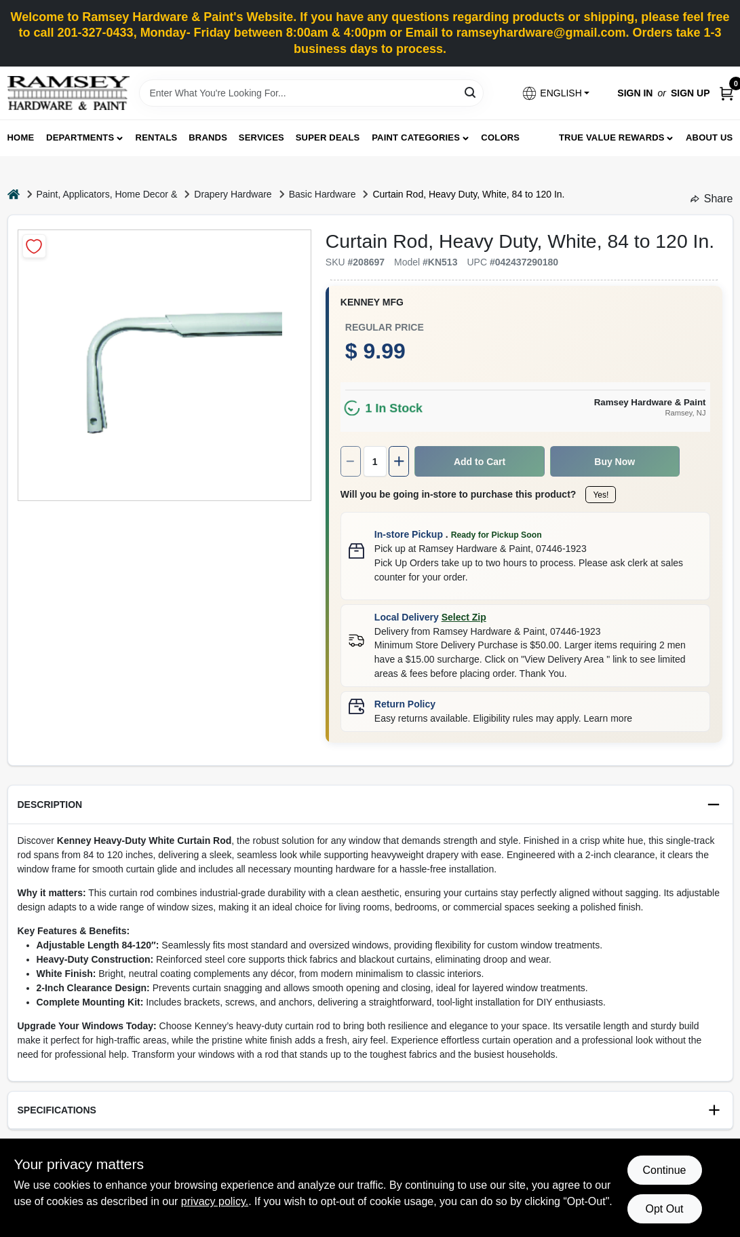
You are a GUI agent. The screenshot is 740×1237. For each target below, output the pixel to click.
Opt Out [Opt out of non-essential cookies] (664, 1209)
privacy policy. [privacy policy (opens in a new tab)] (214, 1201)
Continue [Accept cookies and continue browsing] (664, 1170)
